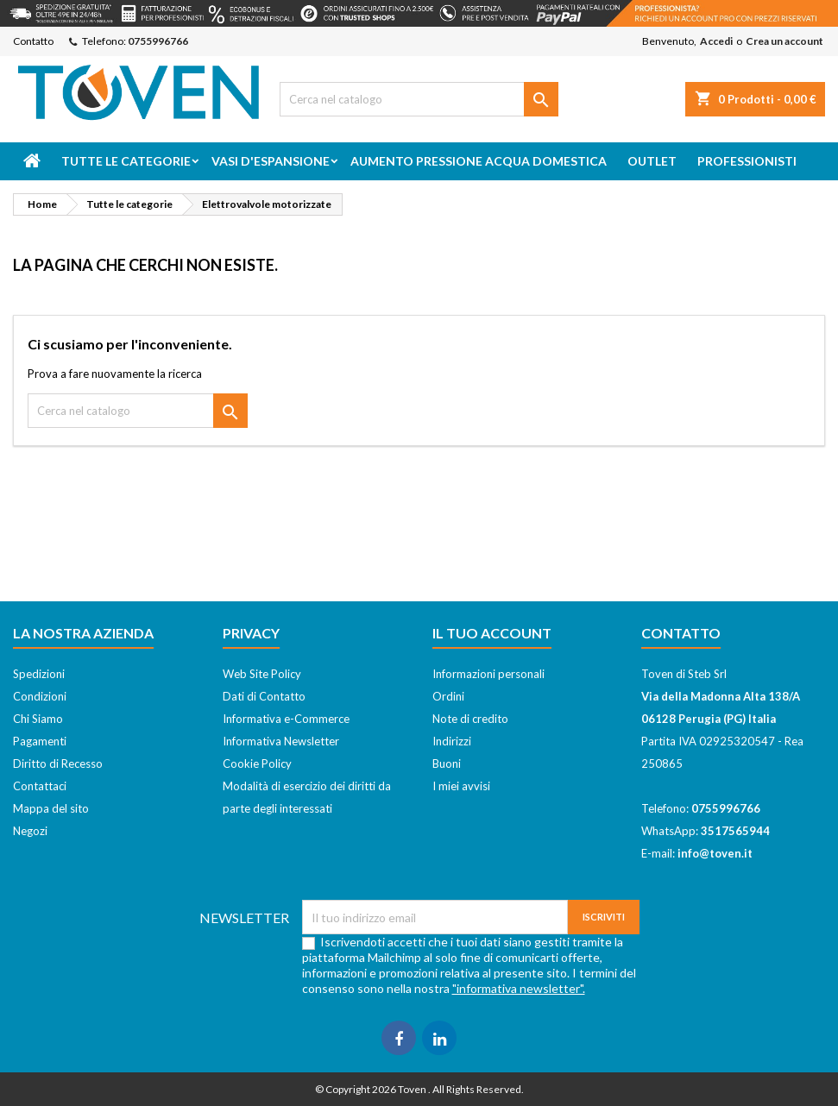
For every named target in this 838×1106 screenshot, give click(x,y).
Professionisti (747, 161)
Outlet (652, 161)
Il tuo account (491, 633)
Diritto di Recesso (58, 763)
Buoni (446, 763)
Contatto (33, 41)
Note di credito (470, 719)
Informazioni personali (488, 674)
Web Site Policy (262, 674)
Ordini (448, 696)
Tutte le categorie (126, 161)
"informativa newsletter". (518, 988)
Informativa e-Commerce (286, 719)
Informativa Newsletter (281, 741)
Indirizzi (451, 741)
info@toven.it (715, 853)
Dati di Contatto (264, 696)
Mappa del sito (51, 808)
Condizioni (39, 696)
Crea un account (784, 41)
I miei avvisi (461, 786)
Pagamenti (39, 741)
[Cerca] (419, 99)
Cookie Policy (257, 763)
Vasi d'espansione (270, 161)
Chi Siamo (38, 719)
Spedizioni (39, 674)
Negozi (30, 831)
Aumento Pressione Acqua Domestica (478, 161)
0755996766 (158, 41)
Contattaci (39, 786)
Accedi (716, 41)
